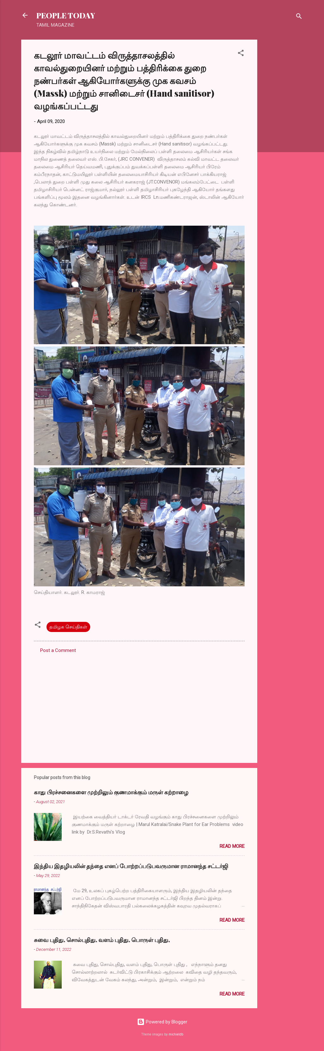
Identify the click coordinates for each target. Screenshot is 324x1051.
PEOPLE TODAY (65, 15)
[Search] (299, 17)
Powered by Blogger (162, 1022)
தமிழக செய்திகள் (68, 627)
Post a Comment (58, 650)
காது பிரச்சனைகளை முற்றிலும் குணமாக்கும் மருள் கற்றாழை (111, 792)
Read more (232, 846)
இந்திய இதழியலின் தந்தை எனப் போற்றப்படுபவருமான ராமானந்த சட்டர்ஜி (131, 866)
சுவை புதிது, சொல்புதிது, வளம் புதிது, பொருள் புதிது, (102, 940)
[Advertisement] (282, 135)
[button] (241, 54)
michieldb (176, 1034)
